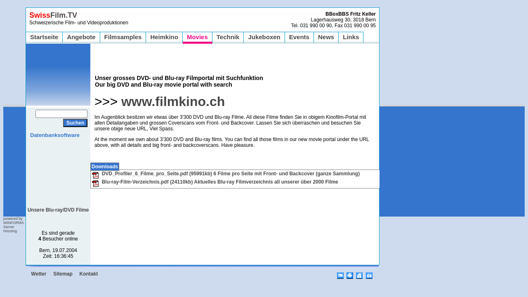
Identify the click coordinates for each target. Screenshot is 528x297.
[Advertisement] (58, 170)
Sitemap (63, 274)
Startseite (44, 36)
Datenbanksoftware (55, 135)
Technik (228, 36)
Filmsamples (123, 36)
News (326, 36)
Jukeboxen (264, 36)
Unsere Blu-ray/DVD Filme (58, 210)
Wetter (38, 274)
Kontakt (89, 274)
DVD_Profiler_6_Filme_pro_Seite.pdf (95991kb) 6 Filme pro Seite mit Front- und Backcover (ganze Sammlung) (226, 174)
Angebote (81, 36)
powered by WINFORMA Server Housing (13, 225)
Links (351, 36)
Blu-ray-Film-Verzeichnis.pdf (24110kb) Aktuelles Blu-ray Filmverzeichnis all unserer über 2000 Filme (215, 182)
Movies (197, 36)
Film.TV (53, 15)
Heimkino (164, 36)
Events (299, 36)
